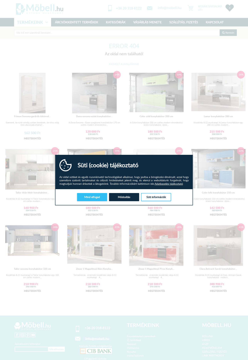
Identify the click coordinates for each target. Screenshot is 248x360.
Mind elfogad (92, 197)
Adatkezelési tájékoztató (169, 184)
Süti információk (156, 197)
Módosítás (124, 197)
